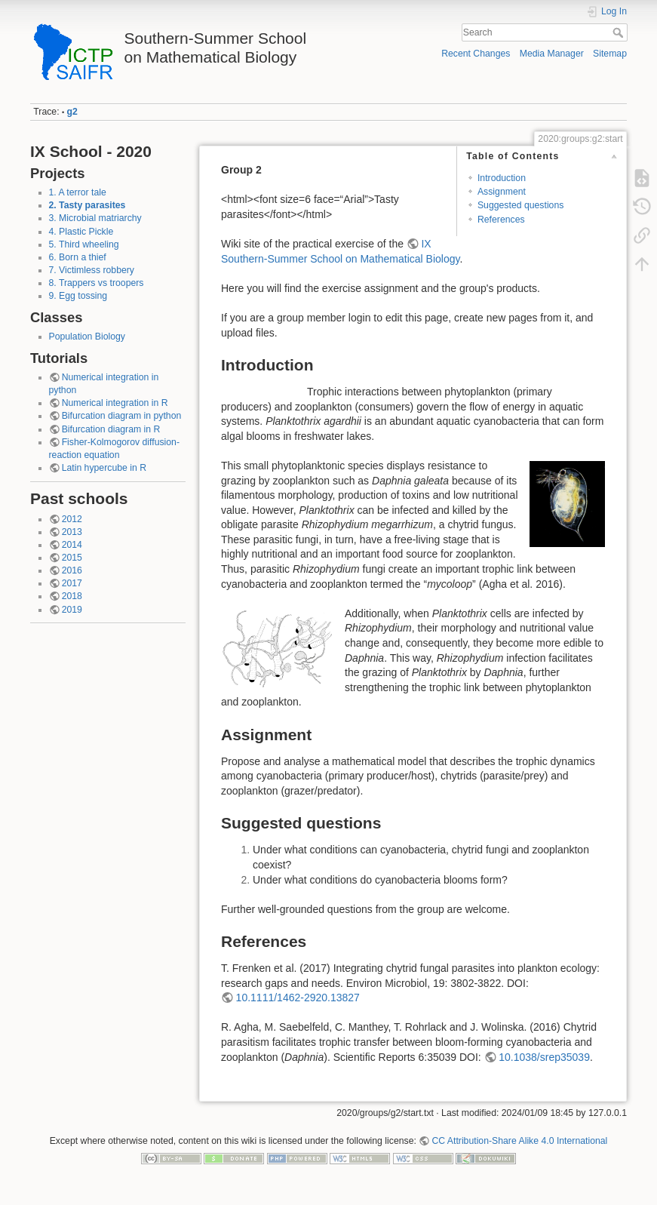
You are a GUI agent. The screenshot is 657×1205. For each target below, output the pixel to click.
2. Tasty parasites (87, 205)
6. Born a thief (77, 257)
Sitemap (610, 53)
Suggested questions (520, 205)
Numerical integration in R (115, 403)
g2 (72, 111)
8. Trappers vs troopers (96, 283)
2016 (72, 570)
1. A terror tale (77, 192)
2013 (72, 532)
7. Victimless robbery (91, 270)
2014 (72, 544)
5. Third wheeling (84, 244)
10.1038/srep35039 (544, 1057)
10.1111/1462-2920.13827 (298, 997)
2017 (72, 583)
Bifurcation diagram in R (111, 429)
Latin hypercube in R (104, 468)
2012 (72, 519)
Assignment (501, 191)
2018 (72, 596)
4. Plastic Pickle (81, 231)
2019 (72, 609)
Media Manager (552, 53)
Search (619, 32)
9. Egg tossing (78, 295)
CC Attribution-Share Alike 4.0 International (519, 1141)
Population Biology (87, 336)
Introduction (501, 178)
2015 (72, 557)
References (501, 219)
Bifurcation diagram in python (122, 415)
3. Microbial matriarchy (95, 218)
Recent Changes (475, 53)
